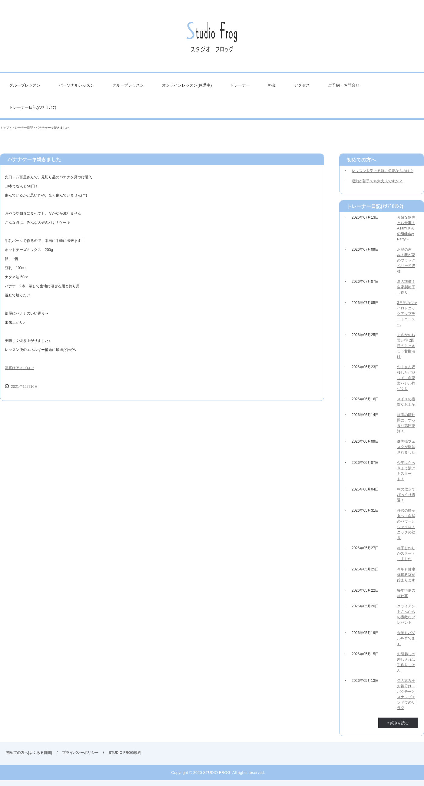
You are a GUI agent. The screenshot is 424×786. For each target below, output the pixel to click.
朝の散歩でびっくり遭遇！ (406, 494)
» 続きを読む (398, 723)
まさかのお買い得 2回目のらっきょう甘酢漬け (406, 346)
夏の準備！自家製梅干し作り (406, 287)
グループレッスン (25, 85)
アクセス (302, 85)
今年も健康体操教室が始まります (406, 574)
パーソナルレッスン (76, 85)
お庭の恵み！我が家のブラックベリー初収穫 (406, 260)
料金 (272, 85)
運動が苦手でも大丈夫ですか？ (377, 181)
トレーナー (240, 85)
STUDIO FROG (212, 39)
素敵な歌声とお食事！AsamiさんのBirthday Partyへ (406, 228)
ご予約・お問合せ (343, 85)
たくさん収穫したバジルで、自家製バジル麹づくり (406, 378)
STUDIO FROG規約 (125, 753)
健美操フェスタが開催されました (406, 446)
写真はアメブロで (19, 368)
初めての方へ (361, 159)
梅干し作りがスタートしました (406, 553)
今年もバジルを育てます (406, 638)
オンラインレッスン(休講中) (187, 85)
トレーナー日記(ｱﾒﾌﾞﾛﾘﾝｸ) (32, 107)
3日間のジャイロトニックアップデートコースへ (407, 314)
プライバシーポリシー (80, 753)
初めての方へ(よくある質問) (29, 753)
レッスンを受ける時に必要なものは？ (382, 171)
